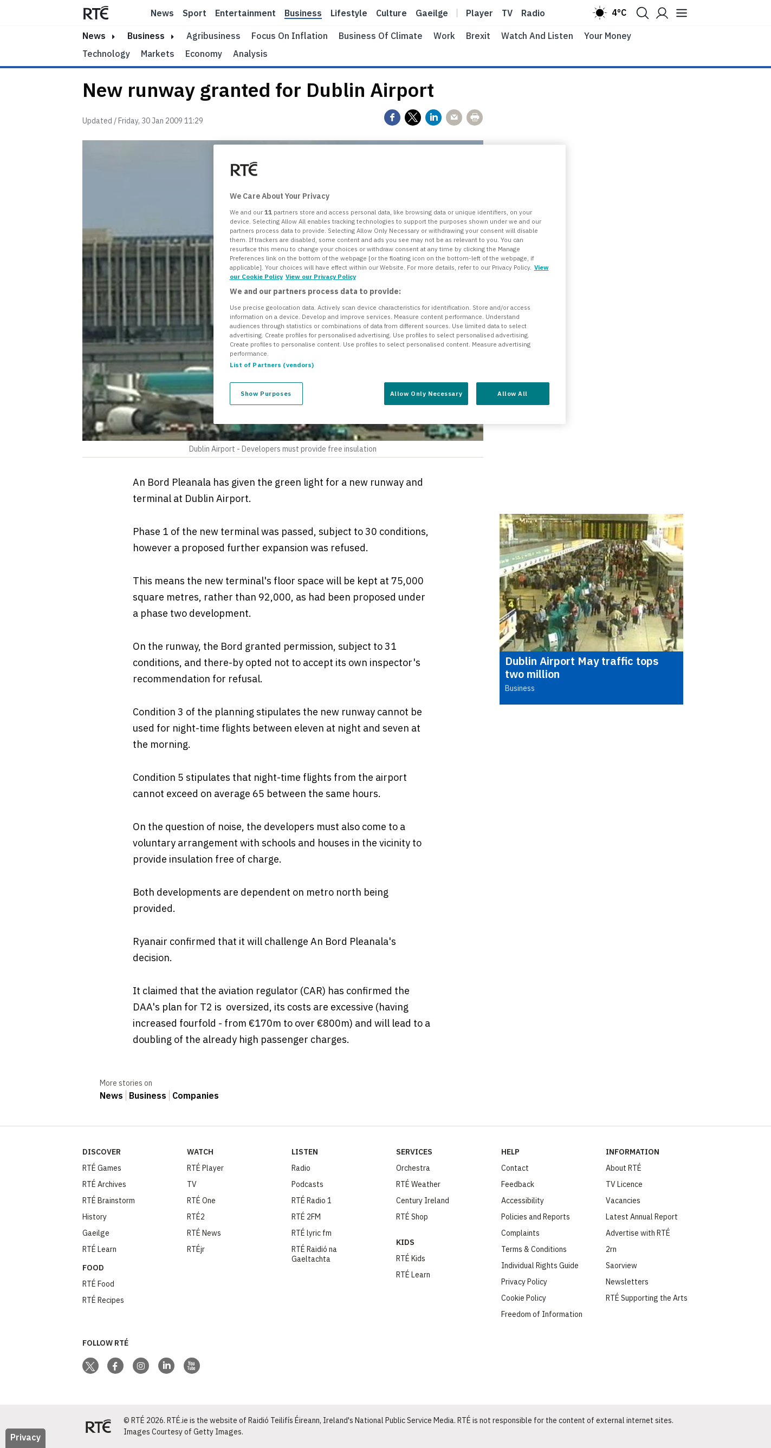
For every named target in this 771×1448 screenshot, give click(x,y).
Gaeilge (432, 13)
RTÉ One (201, 1200)
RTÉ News (204, 1233)
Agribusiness (213, 35)
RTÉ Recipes (103, 1300)
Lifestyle (349, 13)
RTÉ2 (196, 1217)
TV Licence (624, 1184)
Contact (515, 1168)
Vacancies (623, 1200)
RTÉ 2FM (306, 1217)
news (94, 35)
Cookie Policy (523, 1298)
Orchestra (413, 1168)
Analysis (250, 53)
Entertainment (245, 13)
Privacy (25, 1437)
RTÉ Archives (104, 1184)
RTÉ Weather (418, 1184)
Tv (507, 13)
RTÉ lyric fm (311, 1233)
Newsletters (627, 1282)
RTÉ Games (101, 1168)
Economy (203, 53)
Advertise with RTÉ (638, 1233)
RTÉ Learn (99, 1249)
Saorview (621, 1265)
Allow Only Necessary (426, 393)
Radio (533, 13)
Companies (195, 1095)
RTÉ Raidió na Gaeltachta (314, 1254)
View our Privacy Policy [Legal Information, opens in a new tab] (321, 276)
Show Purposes (266, 393)
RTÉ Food (98, 1284)
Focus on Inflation (289, 35)
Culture (391, 13)
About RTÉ (624, 1168)
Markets (157, 53)
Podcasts (307, 1184)
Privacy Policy (524, 1282)
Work (444, 35)
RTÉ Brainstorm (108, 1200)
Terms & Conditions (534, 1249)
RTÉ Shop (412, 1217)
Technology (106, 53)
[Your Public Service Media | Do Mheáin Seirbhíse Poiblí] (98, 1426)
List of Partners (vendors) (272, 365)
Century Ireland (422, 1200)
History (94, 1217)
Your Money (607, 35)
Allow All (512, 393)
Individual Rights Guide (540, 1265)
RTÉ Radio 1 (311, 1200)
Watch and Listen (537, 35)
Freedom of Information (541, 1314)
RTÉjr (196, 1249)
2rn (611, 1249)
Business (303, 13)
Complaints (520, 1233)
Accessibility (522, 1200)
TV (192, 1184)
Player (479, 13)
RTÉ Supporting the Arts (647, 1298)
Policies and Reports (535, 1217)
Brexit (478, 35)
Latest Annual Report (642, 1217)
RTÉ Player (205, 1168)
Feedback (517, 1184)
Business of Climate (381, 35)
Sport (194, 13)
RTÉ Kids (410, 1258)
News (162, 13)
